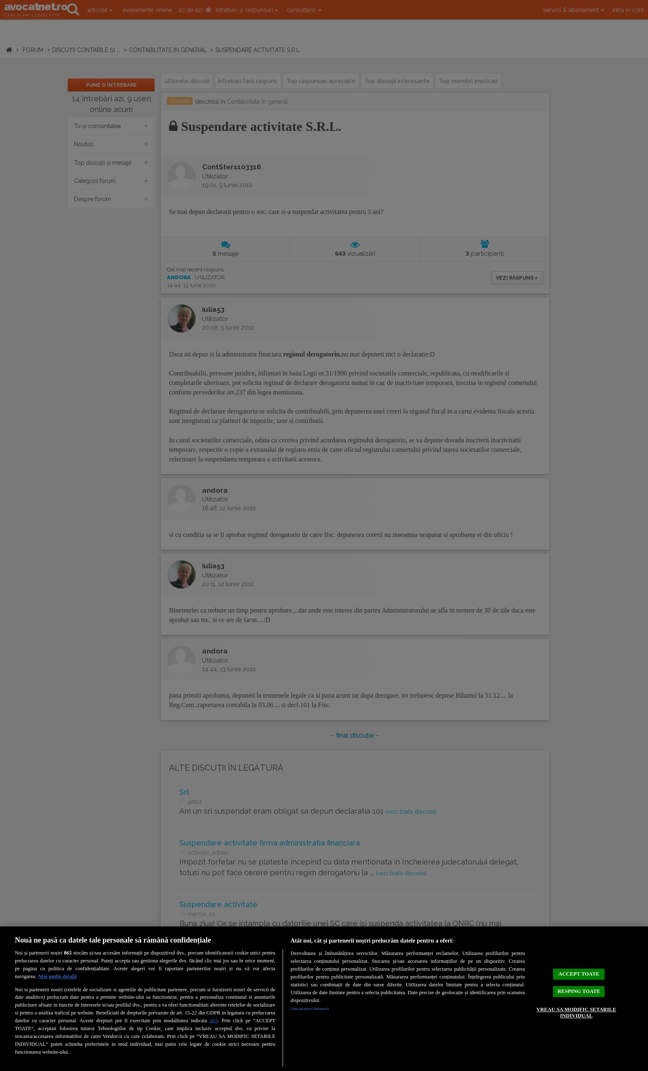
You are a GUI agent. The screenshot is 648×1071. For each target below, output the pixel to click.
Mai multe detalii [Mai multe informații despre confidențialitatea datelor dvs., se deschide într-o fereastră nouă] (57, 976)
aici (214, 1020)
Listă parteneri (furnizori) (320, 1010)
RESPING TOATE (579, 991)
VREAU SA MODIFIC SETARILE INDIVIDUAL (576, 1019)
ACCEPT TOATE (579, 966)
